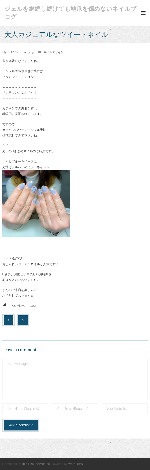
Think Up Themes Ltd (36, 464)
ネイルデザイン (53, 52)
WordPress (75, 464)
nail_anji (28, 52)
